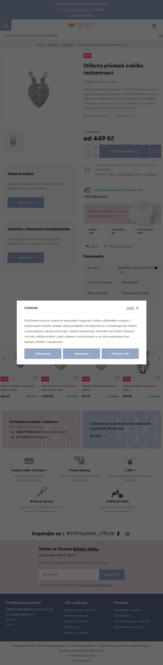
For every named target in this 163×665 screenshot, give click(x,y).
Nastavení (82, 354)
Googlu (63, 331)
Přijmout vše (120, 354)
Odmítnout (43, 354)
